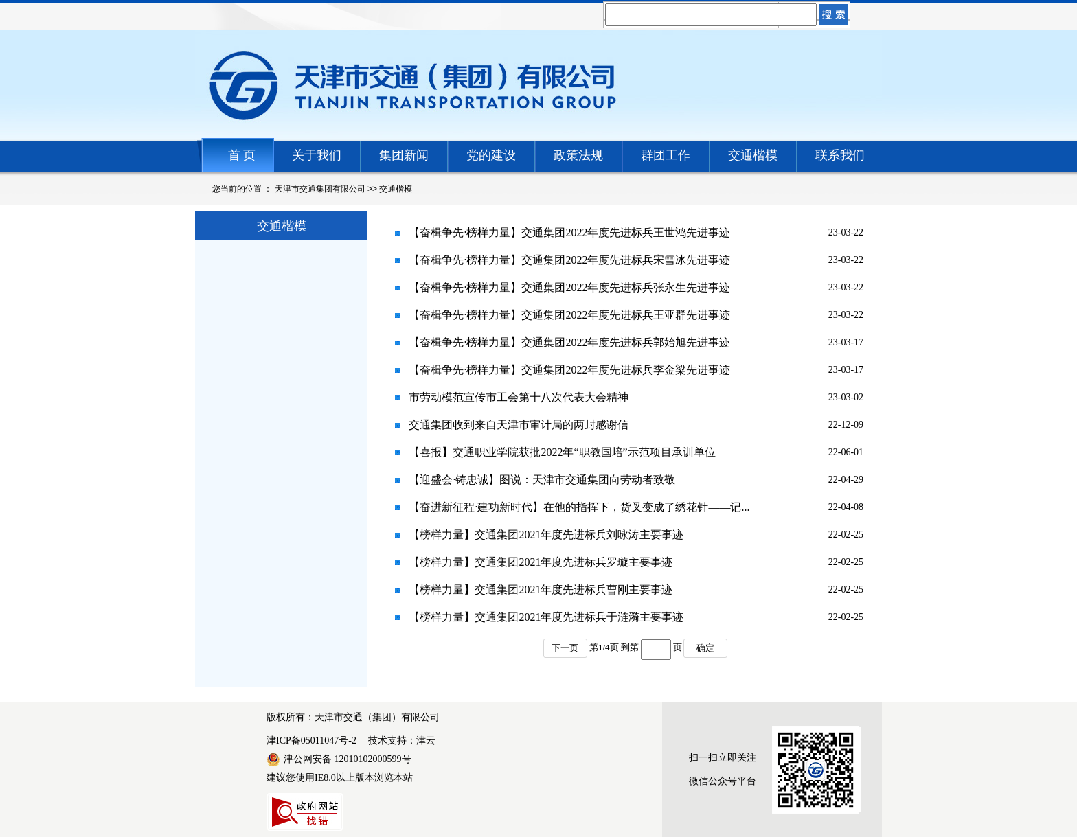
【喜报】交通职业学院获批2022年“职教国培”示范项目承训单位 (562, 452)
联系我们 (840, 155)
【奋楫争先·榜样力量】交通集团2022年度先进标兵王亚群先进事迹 (569, 315)
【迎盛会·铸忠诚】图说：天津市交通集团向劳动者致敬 (542, 479)
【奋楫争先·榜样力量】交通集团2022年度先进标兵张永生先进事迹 (569, 287)
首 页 (242, 155)
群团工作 (665, 155)
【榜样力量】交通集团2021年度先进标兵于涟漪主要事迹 (546, 617)
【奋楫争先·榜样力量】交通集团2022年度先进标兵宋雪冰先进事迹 (569, 260)
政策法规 (578, 155)
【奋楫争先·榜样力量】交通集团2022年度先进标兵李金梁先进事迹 (569, 370)
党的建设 (491, 155)
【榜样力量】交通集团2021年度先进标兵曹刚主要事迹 (540, 589)
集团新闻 (404, 155)
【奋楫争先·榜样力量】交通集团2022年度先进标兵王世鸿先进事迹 (569, 232)
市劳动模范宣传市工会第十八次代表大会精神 (518, 397)
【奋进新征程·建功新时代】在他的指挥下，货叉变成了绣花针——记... (579, 507)
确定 (705, 648)
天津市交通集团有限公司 (320, 189)
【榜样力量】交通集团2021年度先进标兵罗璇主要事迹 (540, 562)
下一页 (565, 648)
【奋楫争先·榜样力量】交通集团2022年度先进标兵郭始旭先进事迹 (569, 342)
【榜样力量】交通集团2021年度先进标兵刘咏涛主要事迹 (546, 534)
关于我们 (316, 155)
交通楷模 (753, 155)
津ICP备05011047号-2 (311, 740)
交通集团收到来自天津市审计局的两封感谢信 (518, 425)
